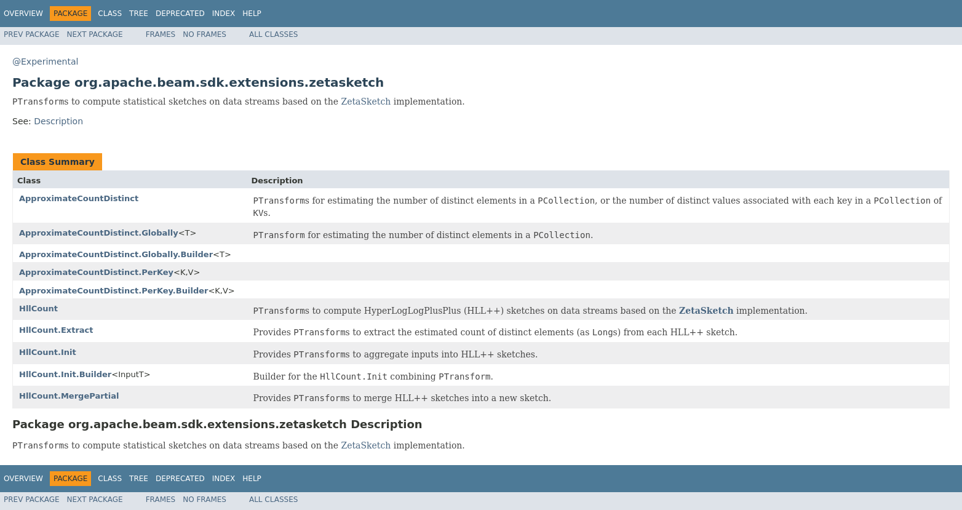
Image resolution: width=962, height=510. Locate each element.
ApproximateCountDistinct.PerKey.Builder (113, 290)
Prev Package (32, 34)
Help (251, 13)
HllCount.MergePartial (69, 395)
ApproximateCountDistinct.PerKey (96, 272)
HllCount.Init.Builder (65, 374)
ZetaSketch (366, 101)
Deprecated (180, 13)
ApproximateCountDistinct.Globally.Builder (116, 254)
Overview (23, 13)
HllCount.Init (47, 352)
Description (58, 121)
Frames (161, 34)
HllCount (38, 308)
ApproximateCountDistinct (78, 198)
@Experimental (45, 61)
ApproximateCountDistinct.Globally (98, 232)
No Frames (204, 34)
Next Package (95, 34)
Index (224, 13)
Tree (138, 13)
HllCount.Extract (56, 330)
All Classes (273, 34)
